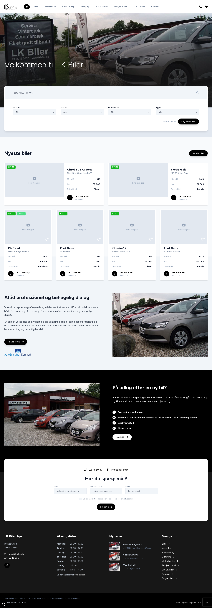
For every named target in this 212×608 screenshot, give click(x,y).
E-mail (127, 499)
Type (158, 120)
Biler (36, 7)
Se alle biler (198, 166)
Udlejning (85, 7)
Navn (56, 499)
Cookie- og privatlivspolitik (185, 603)
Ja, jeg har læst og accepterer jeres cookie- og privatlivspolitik (108, 511)
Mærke (16, 120)
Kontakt (155, 7)
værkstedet (79, 575)
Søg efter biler (188, 134)
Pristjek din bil (120, 7)
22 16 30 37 (93, 482)
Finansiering (68, 7)
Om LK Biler (139, 7)
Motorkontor (102, 7)
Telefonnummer (96, 499)
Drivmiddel (113, 120)
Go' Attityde (203, 603)
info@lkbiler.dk (117, 482)
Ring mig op (106, 519)
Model (64, 120)
